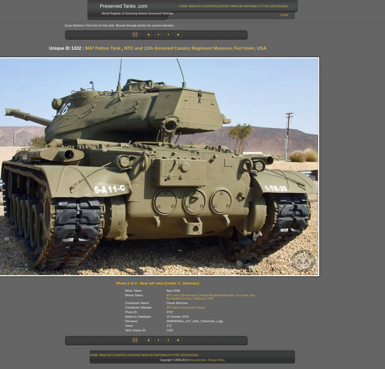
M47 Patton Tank (103, 48)
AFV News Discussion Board (186, 307)
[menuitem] (183, 6)
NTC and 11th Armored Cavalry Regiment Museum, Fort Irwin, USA (195, 48)
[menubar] (233, 6)
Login (284, 15)
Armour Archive (197, 360)
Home (183, 6)
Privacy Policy (216, 360)
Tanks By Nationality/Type (249, 6)
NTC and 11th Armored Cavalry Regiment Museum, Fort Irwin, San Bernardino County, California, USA (211, 297)
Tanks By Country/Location (208, 6)
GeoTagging (279, 6)
